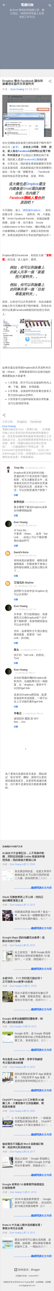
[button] (50, 81)
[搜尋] (50, 5)
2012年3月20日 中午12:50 (30, 650)
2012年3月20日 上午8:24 (35, 468)
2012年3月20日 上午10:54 (25, 556)
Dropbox (22, 421)
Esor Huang (21, 522)
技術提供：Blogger (27, 1269)
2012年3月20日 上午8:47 (35, 502)
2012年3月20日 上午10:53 (25, 525)
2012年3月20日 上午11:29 (25, 586)
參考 (15, 147)
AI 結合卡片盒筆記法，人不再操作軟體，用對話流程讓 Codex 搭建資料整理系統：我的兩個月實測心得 (23, 856)
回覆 (16, 495)
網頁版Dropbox (31, 210)
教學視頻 (19, 501)
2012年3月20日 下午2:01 (25, 673)
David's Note (21, 552)
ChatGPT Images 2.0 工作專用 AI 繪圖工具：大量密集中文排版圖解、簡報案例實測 (23, 1103)
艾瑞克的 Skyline (24, 582)
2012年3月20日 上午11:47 (25, 609)
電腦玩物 (27, 5)
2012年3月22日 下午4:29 (33, 714)
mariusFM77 (34, 1276)
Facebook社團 (31, 159)
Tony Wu (19, 467)
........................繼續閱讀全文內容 (33, 887)
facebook (35, 421)
